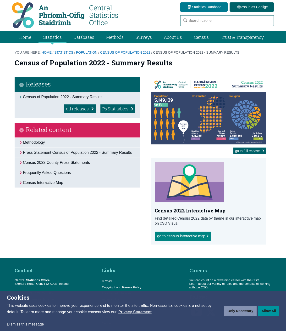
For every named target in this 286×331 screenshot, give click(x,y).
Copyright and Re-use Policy (121, 287)
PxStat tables (117, 109)
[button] (135, 312)
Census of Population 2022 (125, 52)
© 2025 (107, 281)
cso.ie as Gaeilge (252, 7)
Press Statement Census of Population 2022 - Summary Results (77, 152)
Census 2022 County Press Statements (56, 162)
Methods (115, 37)
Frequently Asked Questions (47, 173)
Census (201, 37)
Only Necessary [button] (240, 311)
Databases (84, 37)
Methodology (34, 142)
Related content (49, 130)
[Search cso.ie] (227, 20)
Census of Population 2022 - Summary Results (196, 52)
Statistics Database (203, 7)
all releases (80, 109)
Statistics (63, 52)
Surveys (144, 37)
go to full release (249, 151)
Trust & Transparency (242, 37)
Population (86, 52)
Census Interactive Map (43, 183)
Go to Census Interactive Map (183, 236)
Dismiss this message (25, 324)
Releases (38, 84)
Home (25, 37)
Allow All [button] (268, 311)
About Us (173, 37)
